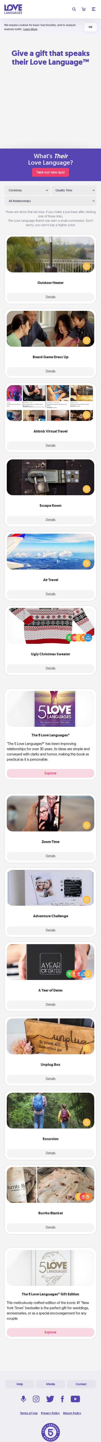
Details (51, 297)
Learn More (30, 29)
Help (20, 1384)
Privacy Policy (50, 1413)
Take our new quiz (50, 172)
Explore (50, 773)
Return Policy (72, 1413)
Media (50, 1384)
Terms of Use (29, 1413)
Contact (81, 1384)
